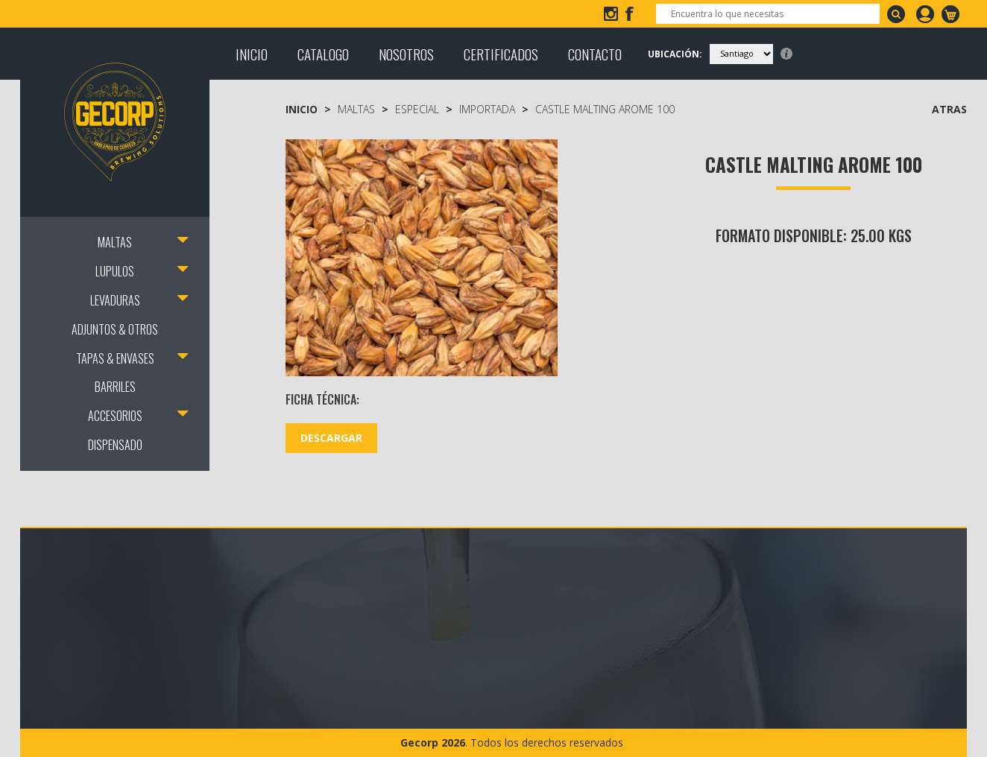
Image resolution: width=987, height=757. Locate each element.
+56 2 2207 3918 (204, 14)
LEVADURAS (115, 300)
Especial (417, 109)
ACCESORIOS (115, 416)
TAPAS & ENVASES (115, 358)
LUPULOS (114, 271)
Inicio (302, 109)
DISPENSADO (115, 445)
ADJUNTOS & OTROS (115, 329)
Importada (487, 109)
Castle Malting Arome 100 (605, 109)
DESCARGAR (331, 438)
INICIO (252, 53)
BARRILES (115, 387)
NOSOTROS (406, 53)
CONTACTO (595, 53)
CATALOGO (323, 53)
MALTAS (115, 242)
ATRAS (949, 109)
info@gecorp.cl (88, 14)
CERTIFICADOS (501, 53)
